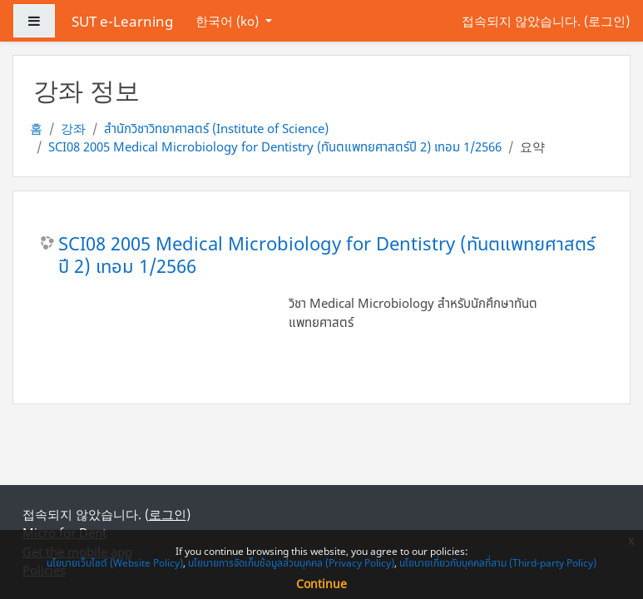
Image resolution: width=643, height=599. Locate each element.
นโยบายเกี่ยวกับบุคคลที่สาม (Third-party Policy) (497, 563)
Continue (321, 584)
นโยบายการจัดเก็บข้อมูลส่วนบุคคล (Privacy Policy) (291, 563)
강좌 (73, 128)
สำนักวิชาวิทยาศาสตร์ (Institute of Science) (216, 128)
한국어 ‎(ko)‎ (228, 20)
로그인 (607, 20)
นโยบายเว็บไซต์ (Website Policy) (115, 563)
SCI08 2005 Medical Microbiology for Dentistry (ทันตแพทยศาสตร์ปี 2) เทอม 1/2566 (275, 146)
